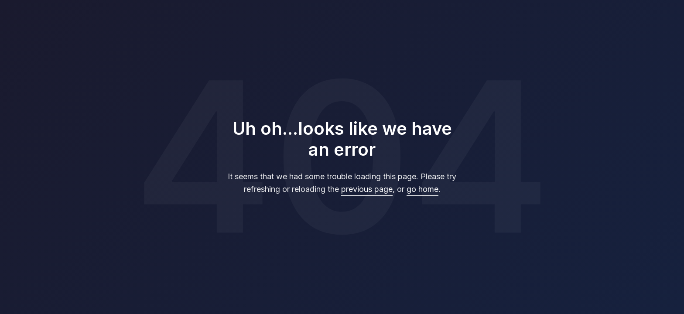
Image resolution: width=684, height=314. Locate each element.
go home (422, 189)
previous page (367, 189)
